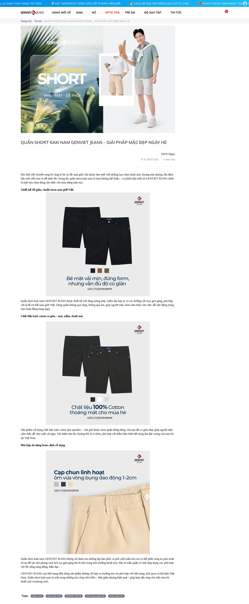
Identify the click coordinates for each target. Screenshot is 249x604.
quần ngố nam (116, 596)
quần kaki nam (54, 596)
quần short (37, 596)
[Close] (245, 3)
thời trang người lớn (95, 596)
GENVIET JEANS (73, 596)
